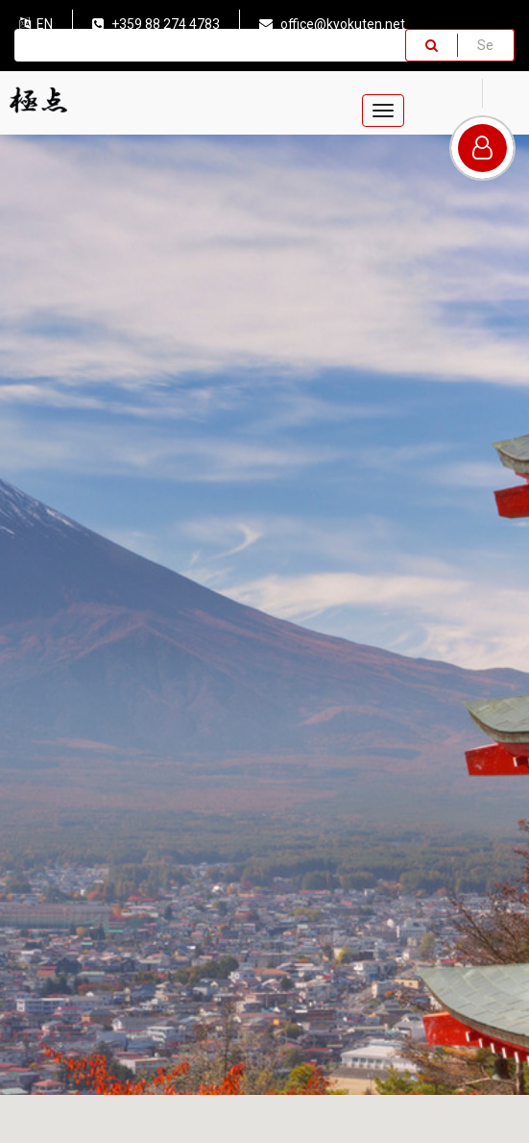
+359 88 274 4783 (156, 24)
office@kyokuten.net (332, 24)
